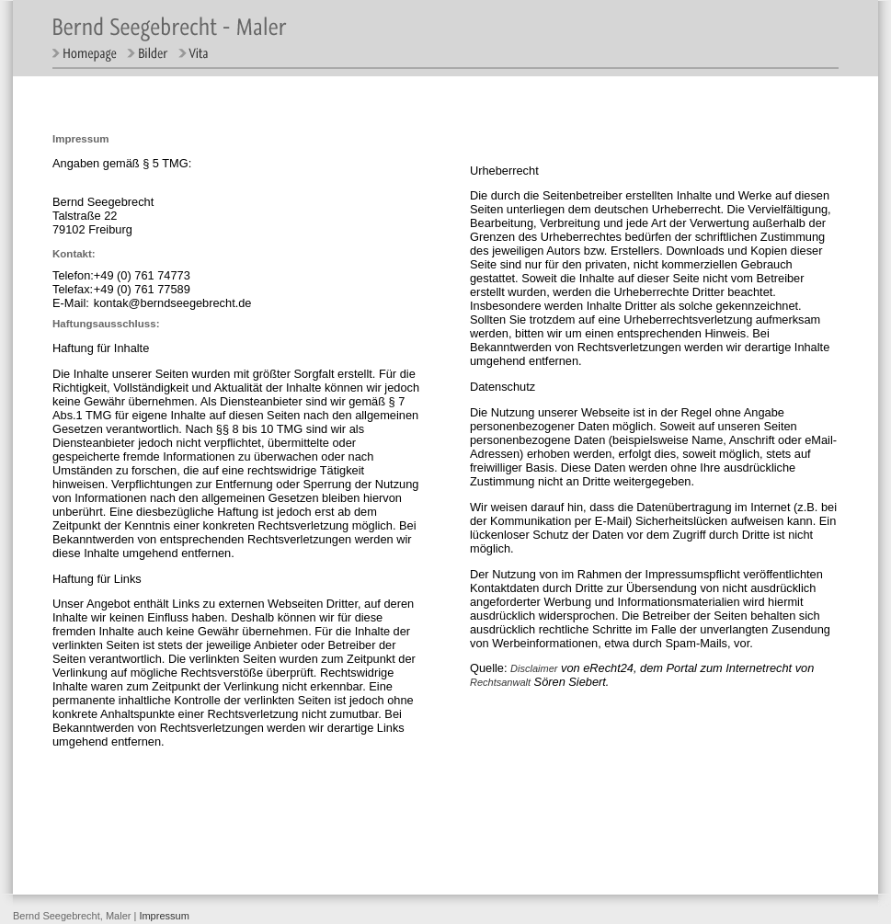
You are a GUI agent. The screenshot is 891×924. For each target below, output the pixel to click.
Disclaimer (533, 668)
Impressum (163, 915)
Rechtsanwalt (500, 682)
